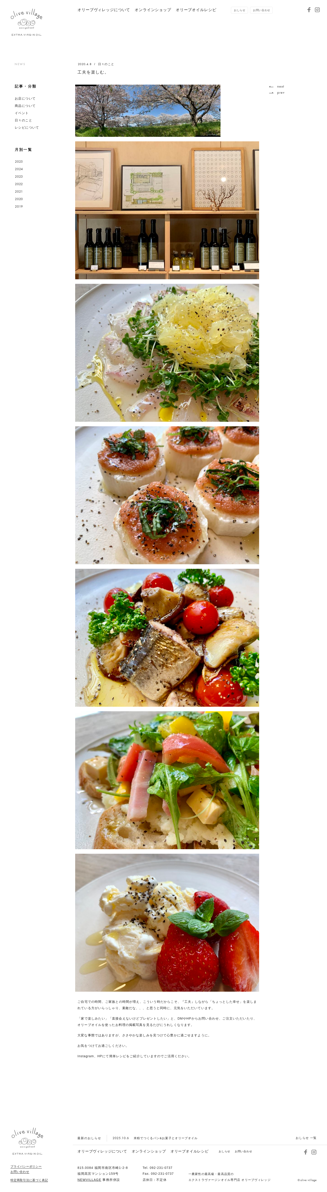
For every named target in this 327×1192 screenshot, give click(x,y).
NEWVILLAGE (89, 1180)
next (276, 86)
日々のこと (23, 120)
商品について (25, 106)
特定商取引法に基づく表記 (29, 1180)
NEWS (20, 64)
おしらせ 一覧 (306, 1138)
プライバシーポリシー (26, 1166)
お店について (25, 98)
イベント (22, 113)
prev (277, 92)
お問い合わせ (19, 1171)
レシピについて (27, 127)
